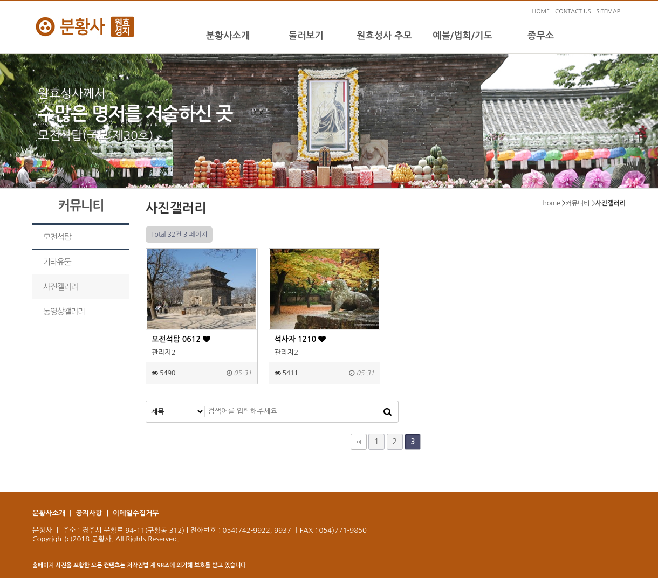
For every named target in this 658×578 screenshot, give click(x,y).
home (551, 203)
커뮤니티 (578, 203)
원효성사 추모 (384, 35)
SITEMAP (608, 12)
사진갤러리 (60, 287)
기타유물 (57, 262)
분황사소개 (228, 35)
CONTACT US (573, 12)
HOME (541, 12)
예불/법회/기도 (462, 35)
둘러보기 (306, 35)
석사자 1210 (300, 339)
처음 (359, 442)
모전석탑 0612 (181, 339)
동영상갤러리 (64, 311)
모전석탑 (57, 237)
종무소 (540, 35)
